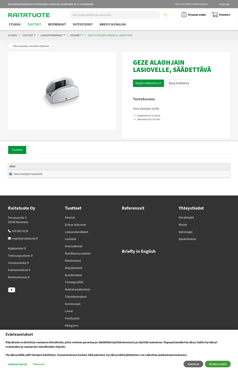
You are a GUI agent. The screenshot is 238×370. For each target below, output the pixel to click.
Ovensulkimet (73, 252)
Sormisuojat (72, 310)
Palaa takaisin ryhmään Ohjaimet (29, 46)
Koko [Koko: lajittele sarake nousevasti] (52, 170)
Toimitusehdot (18, 269)
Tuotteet (34, 24)
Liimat (69, 317)
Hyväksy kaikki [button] (218, 364)
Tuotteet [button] (27, 35)
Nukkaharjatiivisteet (77, 296)
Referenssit (57, 24)
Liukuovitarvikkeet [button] (52, 35)
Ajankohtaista (187, 245)
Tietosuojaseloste (20, 262)
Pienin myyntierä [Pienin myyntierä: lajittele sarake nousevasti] (128, 170)
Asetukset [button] (193, 364)
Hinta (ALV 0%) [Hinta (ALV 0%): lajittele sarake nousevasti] (151, 168)
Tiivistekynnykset (75, 303)
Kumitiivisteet (73, 281)
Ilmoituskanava (19, 283)
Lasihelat (70, 245)
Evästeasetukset (19, 276)
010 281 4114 (20, 237)
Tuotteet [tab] (17, 150)
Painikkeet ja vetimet (78, 260)
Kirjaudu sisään (193, 14)
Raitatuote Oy (21, 214)
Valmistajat (185, 238)
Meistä (183, 231)
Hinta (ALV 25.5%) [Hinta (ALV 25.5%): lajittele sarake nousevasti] (171, 168)
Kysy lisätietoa (179, 83)
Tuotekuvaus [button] (144, 98)
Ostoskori (220, 14)
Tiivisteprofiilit (74, 288)
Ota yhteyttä (186, 224)
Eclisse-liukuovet (75, 231)
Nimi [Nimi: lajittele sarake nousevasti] (12, 170)
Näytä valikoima (148, 83)
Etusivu (14, 24)
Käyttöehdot (17, 255)
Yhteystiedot (83, 24)
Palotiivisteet (73, 267)
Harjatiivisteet (73, 274)
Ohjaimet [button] (75, 35)
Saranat (70, 224)
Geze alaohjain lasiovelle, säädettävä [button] (110, 35)
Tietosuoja (39, 364)
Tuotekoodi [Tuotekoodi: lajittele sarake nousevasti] (190, 170)
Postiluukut (72, 325)
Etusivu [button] (12, 35)
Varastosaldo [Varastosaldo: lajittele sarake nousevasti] (101, 170)
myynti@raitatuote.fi (25, 245)
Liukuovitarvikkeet (76, 238)
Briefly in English (113, 24)
